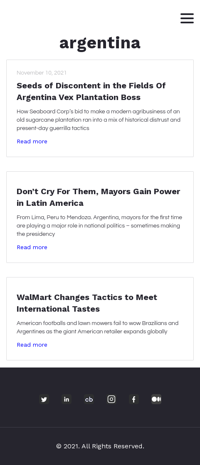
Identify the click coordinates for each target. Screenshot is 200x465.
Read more (32, 141)
